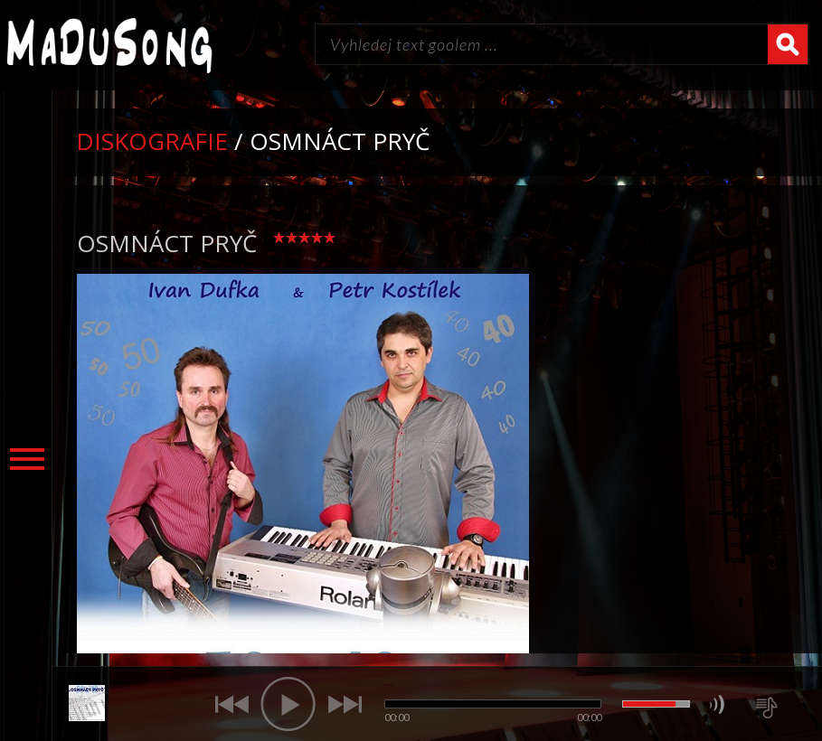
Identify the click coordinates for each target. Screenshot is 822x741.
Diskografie (152, 141)
